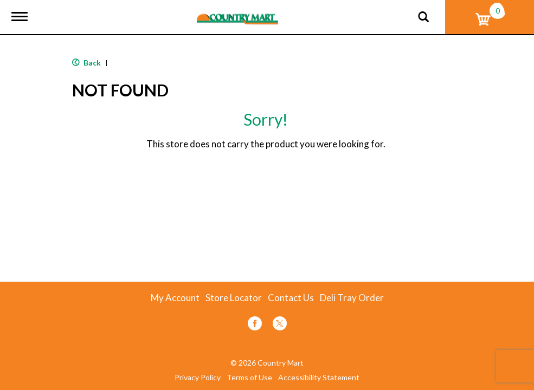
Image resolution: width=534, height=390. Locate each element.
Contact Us (291, 297)
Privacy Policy (198, 377)
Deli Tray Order (352, 297)
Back (86, 62)
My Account (175, 297)
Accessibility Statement (318, 377)
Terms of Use (249, 377)
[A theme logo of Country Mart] (237, 12)
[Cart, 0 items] (489, 17)
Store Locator (233, 297)
